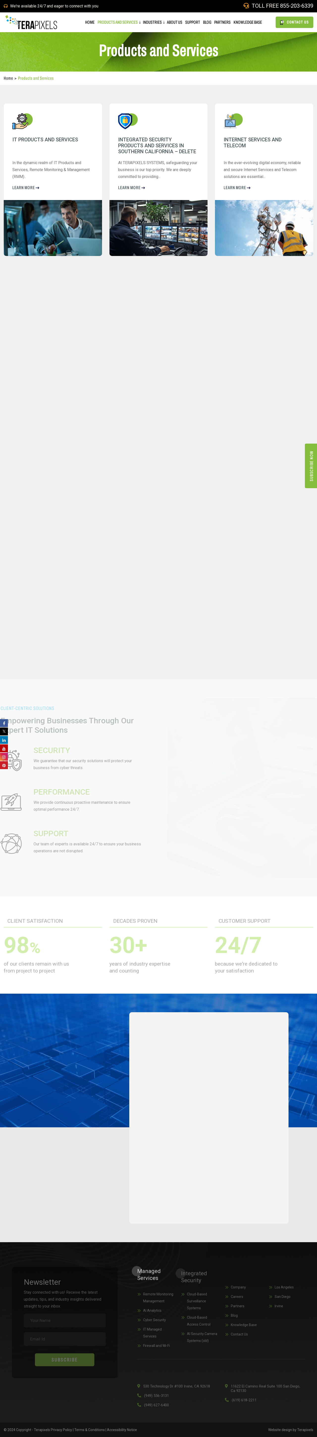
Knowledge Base (248, 22)
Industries (152, 22)
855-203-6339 (296, 6)
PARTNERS (222, 22)
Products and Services (118, 22)
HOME (90, 22)
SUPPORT (192, 22)
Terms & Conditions (89, 1430)
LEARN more (25, 187)
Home (8, 78)
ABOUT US (174, 22)
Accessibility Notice (122, 1430)
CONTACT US (294, 22)
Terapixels (305, 1430)
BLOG (207, 22)
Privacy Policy (61, 1430)
